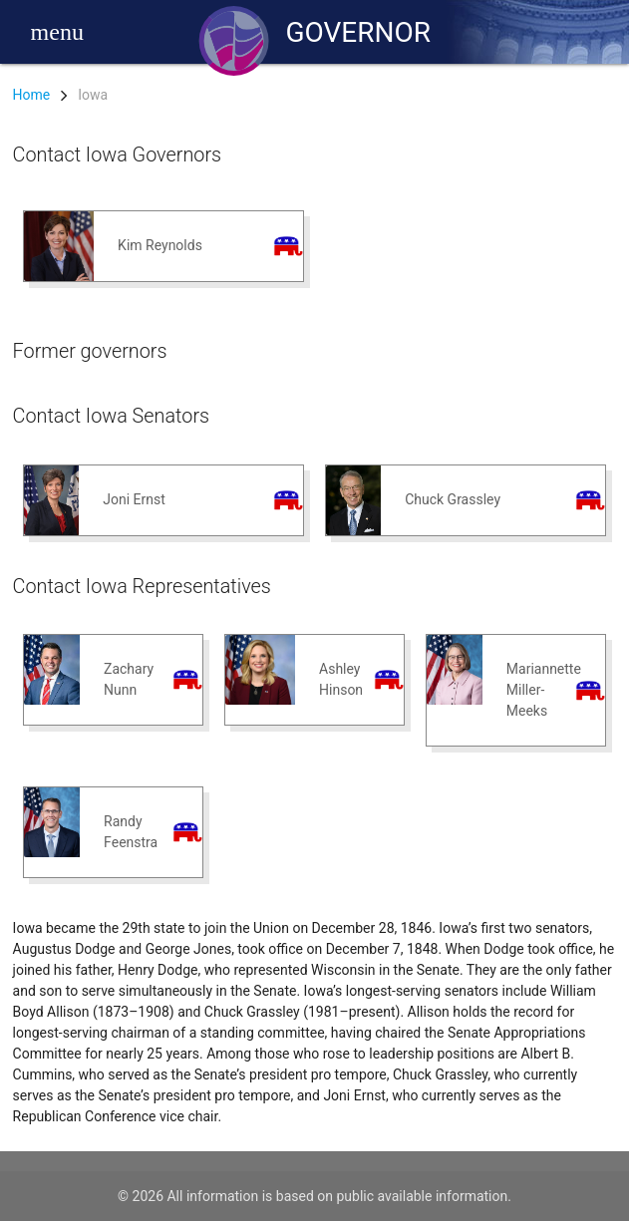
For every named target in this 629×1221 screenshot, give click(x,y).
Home (32, 95)
